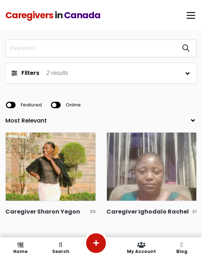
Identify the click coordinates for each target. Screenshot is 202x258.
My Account (141, 248)
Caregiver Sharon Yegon (42, 211)
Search (60, 248)
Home (20, 248)
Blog (182, 248)
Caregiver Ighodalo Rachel (148, 211)
